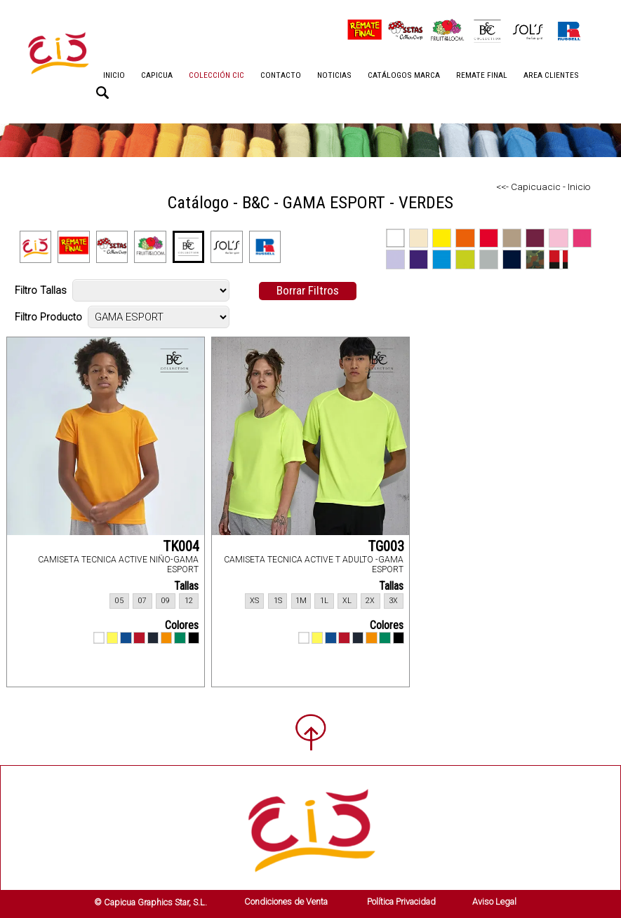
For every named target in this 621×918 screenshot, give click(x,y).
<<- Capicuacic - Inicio (543, 186)
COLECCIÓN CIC (216, 75)
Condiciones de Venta (286, 901)
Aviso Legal (494, 901)
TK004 (181, 546)
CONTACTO (280, 75)
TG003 (386, 546)
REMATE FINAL (481, 75)
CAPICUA (157, 75)
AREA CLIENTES (551, 75)
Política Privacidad (401, 901)
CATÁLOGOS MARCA (404, 75)
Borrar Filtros (307, 290)
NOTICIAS (334, 75)
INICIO (114, 75)
